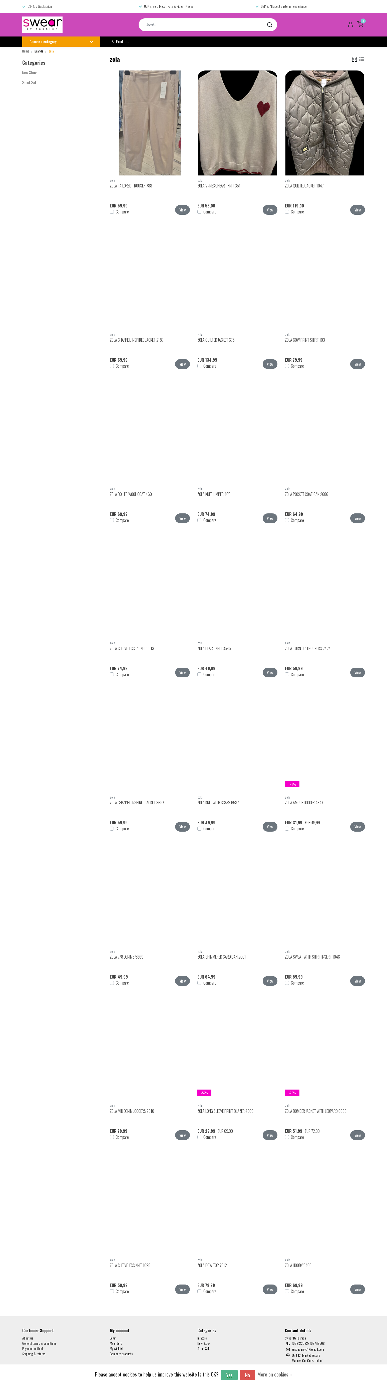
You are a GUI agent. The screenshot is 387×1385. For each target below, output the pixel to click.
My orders (116, 1343)
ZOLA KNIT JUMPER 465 (213, 494)
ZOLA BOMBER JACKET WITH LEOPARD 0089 (315, 1111)
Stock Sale (203, 1348)
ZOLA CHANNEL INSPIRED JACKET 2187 (137, 340)
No (247, 1375)
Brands (39, 51)
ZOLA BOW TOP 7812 (212, 1265)
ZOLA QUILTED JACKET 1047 (304, 186)
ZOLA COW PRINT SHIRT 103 (305, 340)
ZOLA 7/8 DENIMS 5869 (126, 957)
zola (51, 51)
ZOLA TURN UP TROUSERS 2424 (308, 648)
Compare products (121, 1353)
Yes (229, 1375)
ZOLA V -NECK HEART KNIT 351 (218, 186)
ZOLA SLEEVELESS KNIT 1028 (130, 1265)
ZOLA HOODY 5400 (298, 1265)
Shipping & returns (33, 1353)
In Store (202, 1338)
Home (25, 51)
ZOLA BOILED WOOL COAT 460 (131, 494)
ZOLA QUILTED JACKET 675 (216, 340)
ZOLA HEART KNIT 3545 (214, 648)
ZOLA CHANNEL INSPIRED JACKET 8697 (137, 803)
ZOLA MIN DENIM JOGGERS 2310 (132, 1111)
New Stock (203, 1343)
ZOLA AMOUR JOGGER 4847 (304, 803)
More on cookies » (274, 1374)
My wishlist (116, 1348)
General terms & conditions (39, 1343)
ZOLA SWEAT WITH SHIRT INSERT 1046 (312, 957)
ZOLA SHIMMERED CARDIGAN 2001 (221, 957)
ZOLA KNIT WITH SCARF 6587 (218, 803)
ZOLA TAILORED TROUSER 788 (131, 186)
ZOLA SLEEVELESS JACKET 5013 (132, 648)
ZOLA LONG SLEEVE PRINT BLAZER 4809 (225, 1111)
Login (113, 1338)
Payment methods (33, 1348)
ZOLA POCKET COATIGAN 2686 (306, 494)
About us (27, 1338)
